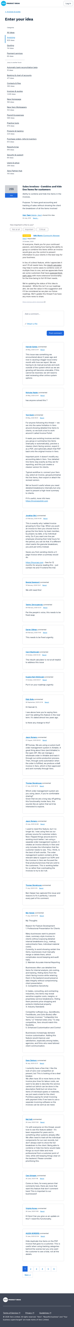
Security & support (15, 155)
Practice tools (13, 123)
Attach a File (32, 324)
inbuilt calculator (54, 265)
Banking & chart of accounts (19, 75)
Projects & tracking (15, 131)
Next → (28, 1275)
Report (42, 350)
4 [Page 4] (42, 1269)
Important (30, 229)
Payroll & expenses (15, 115)
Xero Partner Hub (14, 171)
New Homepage (14, 99)
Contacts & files (14, 83)
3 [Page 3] (36, 1269)
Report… (35, 218)
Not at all (17, 229)
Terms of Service (12, 1313)
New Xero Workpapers (17, 107)
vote (11, 195)
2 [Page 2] (30, 1269)
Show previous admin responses (34, 302)
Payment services (15, 53)
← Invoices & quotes (13, 12)
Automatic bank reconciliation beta (22, 67)
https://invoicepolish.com (37, 501)
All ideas (11, 32)
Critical (43, 229)
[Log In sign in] (68, 3)
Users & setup (13, 163)
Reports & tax (13, 147)
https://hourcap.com (34, 562)
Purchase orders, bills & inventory (22, 139)
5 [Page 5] (48, 1269)
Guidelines (45, 1313)
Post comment (55, 333)
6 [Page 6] (54, 1269)
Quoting (10, 45)
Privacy (30, 1313)
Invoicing (11, 37)
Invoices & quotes (15, 91)
